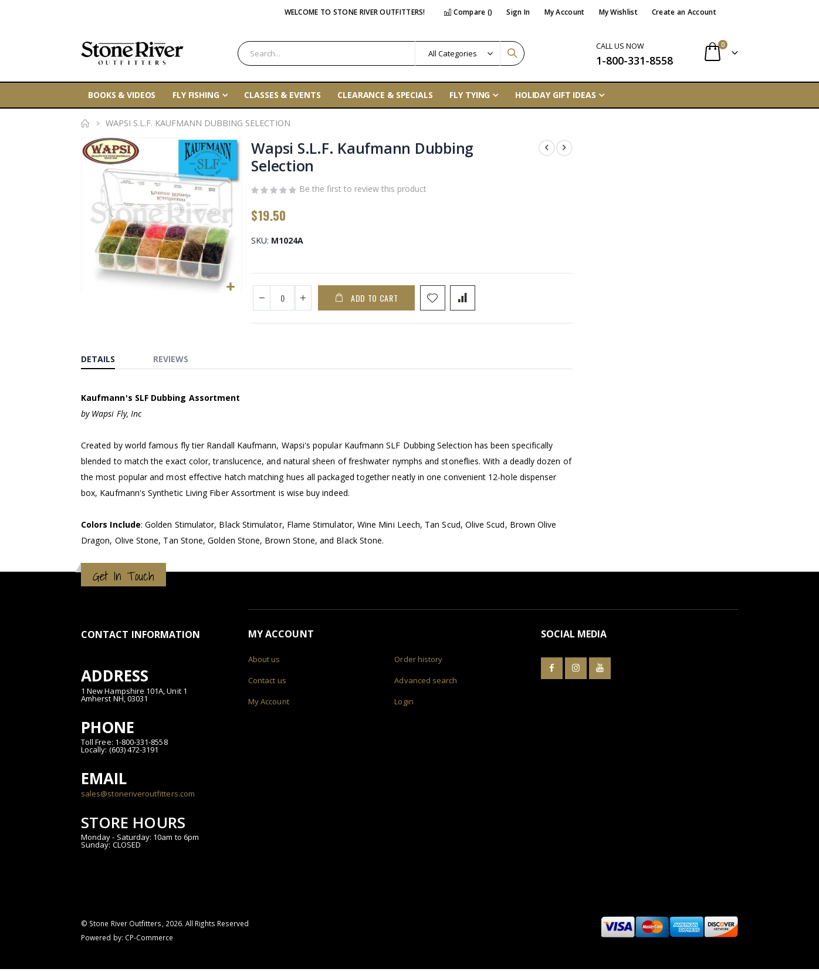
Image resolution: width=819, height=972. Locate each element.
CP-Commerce (149, 940)
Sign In (518, 12)
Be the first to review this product (363, 191)
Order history (418, 662)
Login (403, 704)
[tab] (107, 359)
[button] (230, 286)
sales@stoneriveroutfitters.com (138, 796)
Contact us (267, 683)
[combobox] (381, 53)
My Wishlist (618, 12)
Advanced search (425, 683)
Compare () (468, 12)
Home (85, 123)
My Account (564, 12)
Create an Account (684, 12)
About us (264, 662)
